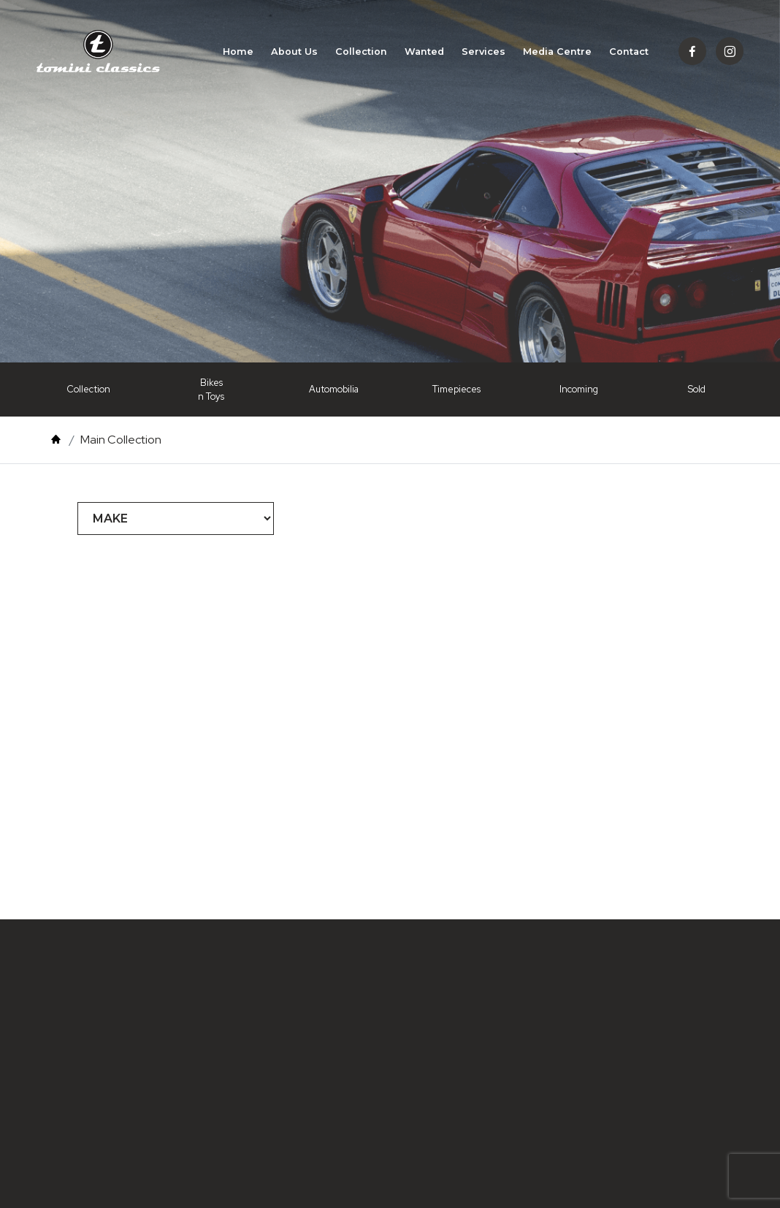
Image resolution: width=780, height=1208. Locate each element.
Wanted (424, 53)
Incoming (578, 389)
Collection (361, 53)
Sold (697, 389)
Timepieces (456, 389)
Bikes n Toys (211, 389)
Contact (629, 53)
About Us (294, 53)
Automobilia (334, 389)
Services (483, 53)
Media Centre (557, 53)
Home (238, 53)
